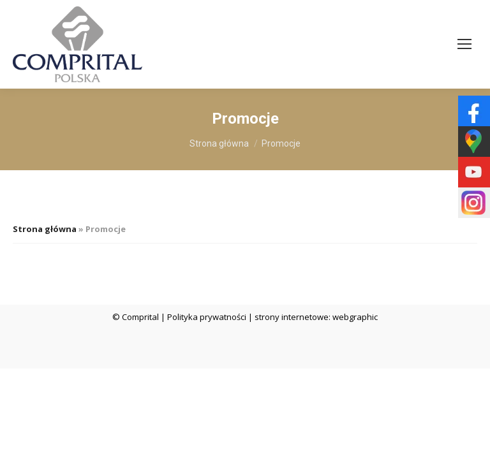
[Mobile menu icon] (464, 44)
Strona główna (45, 229)
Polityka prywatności (206, 317)
